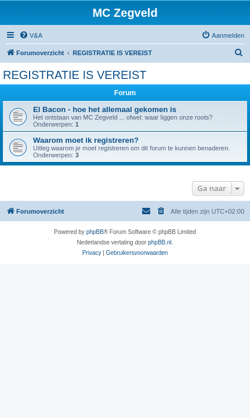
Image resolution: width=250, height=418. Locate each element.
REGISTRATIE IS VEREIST (74, 75)
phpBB (95, 232)
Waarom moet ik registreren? (86, 140)
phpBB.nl (160, 242)
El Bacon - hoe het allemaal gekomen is (104, 109)
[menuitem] (30, 35)
